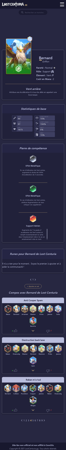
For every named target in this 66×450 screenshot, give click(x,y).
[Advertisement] (33, 21)
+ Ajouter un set (33, 286)
